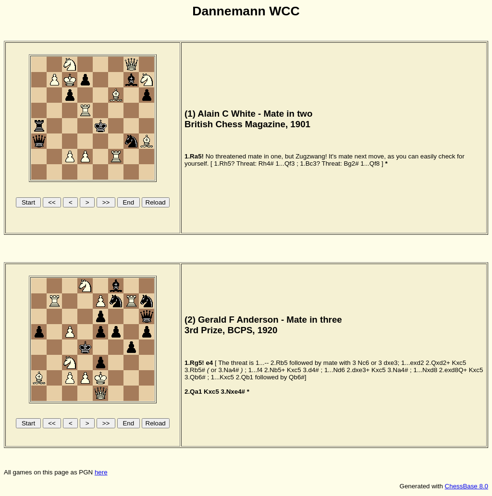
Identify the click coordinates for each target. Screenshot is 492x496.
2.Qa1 (193, 391)
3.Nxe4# (233, 391)
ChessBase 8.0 (466, 486)
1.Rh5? (224, 163)
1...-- (262, 362)
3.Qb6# (195, 377)
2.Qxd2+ (438, 362)
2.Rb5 (279, 362)
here (101, 472)
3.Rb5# (194, 370)
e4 (209, 362)
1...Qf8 (370, 163)
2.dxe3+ (358, 370)
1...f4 (255, 370)
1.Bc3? (310, 163)
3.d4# (311, 370)
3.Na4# (228, 370)
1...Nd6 (334, 370)
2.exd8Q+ (453, 370)
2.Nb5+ (274, 370)
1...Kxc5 (222, 377)
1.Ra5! (194, 156)
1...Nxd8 (426, 370)
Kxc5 (459, 362)
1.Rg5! (194, 362)
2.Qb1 (244, 377)
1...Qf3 (285, 163)
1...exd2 (412, 362)
